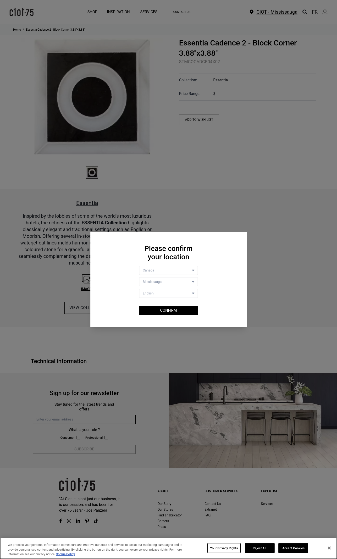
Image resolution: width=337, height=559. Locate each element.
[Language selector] (168, 293)
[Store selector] (168, 281)
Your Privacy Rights (224, 548)
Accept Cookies (293, 548)
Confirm (168, 310)
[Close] (329, 548)
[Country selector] (168, 270)
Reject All (259, 548)
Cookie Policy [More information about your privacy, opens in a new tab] (65, 554)
